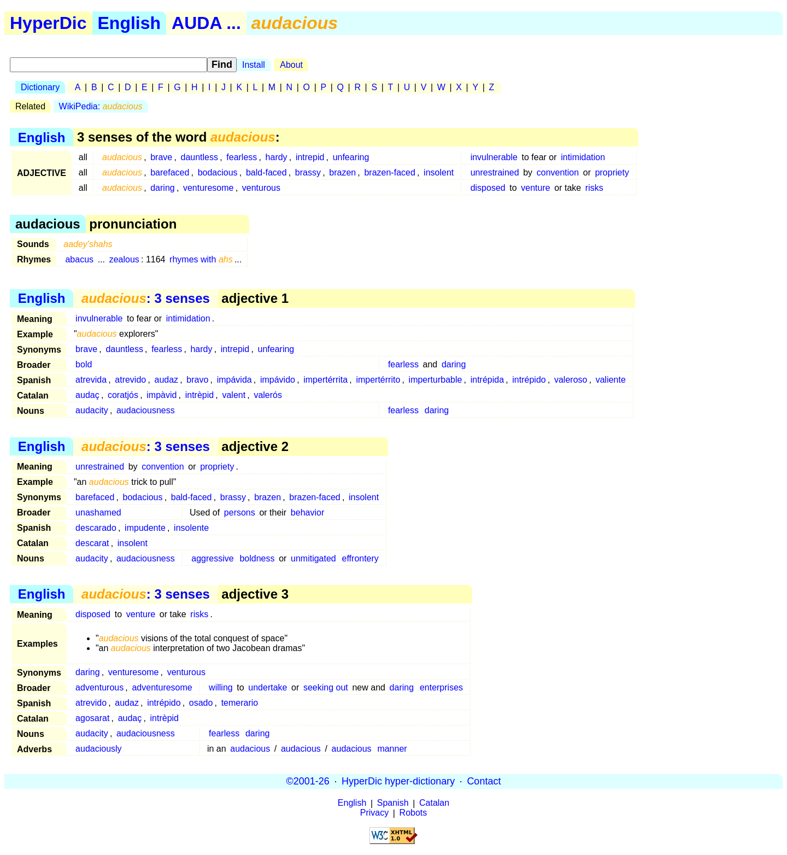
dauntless (200, 157)
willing (221, 687)
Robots (413, 813)
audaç (87, 395)
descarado (95, 527)
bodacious (218, 172)
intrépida (487, 379)
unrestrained (495, 172)
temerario (240, 702)
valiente (611, 379)
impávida (234, 379)
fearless (241, 157)
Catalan (434, 803)
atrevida (91, 379)
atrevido (130, 379)
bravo (197, 379)
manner (392, 748)
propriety (612, 172)
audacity (91, 410)
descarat (92, 543)
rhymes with (201, 259)
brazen (342, 172)
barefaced (169, 172)
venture (535, 187)
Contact (484, 781)
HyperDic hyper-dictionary (398, 781)
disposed (488, 187)
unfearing (351, 157)
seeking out (325, 687)
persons (239, 512)
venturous (261, 187)
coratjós (123, 395)
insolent (439, 172)
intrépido (528, 379)
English (129, 23)
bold (83, 364)
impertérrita (325, 379)
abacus (79, 259)
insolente (191, 527)
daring (162, 187)
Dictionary (40, 87)
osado (201, 702)
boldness (256, 558)
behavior (307, 512)
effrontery (360, 558)
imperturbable (435, 379)
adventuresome (162, 687)
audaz (166, 379)
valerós (268, 395)
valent (233, 395)
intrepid (310, 157)
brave (161, 157)
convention (558, 172)
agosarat (92, 718)
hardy (276, 157)
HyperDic (48, 23)
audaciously (98, 748)
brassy (308, 172)
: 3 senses (145, 298)
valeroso (570, 379)
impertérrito (378, 379)
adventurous (99, 687)
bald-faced (266, 172)
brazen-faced (389, 172)
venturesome (208, 187)
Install (253, 64)
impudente (145, 527)
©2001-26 (308, 781)
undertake (267, 687)
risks (594, 187)
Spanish (393, 803)
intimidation (583, 157)
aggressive (212, 558)
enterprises (441, 687)
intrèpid (199, 395)
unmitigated (313, 558)
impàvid (161, 395)
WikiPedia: (101, 106)
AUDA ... (206, 23)
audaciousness (145, 410)
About (291, 64)
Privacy (374, 813)
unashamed (98, 512)
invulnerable (494, 157)
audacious (250, 748)
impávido (277, 379)
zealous (124, 259)
